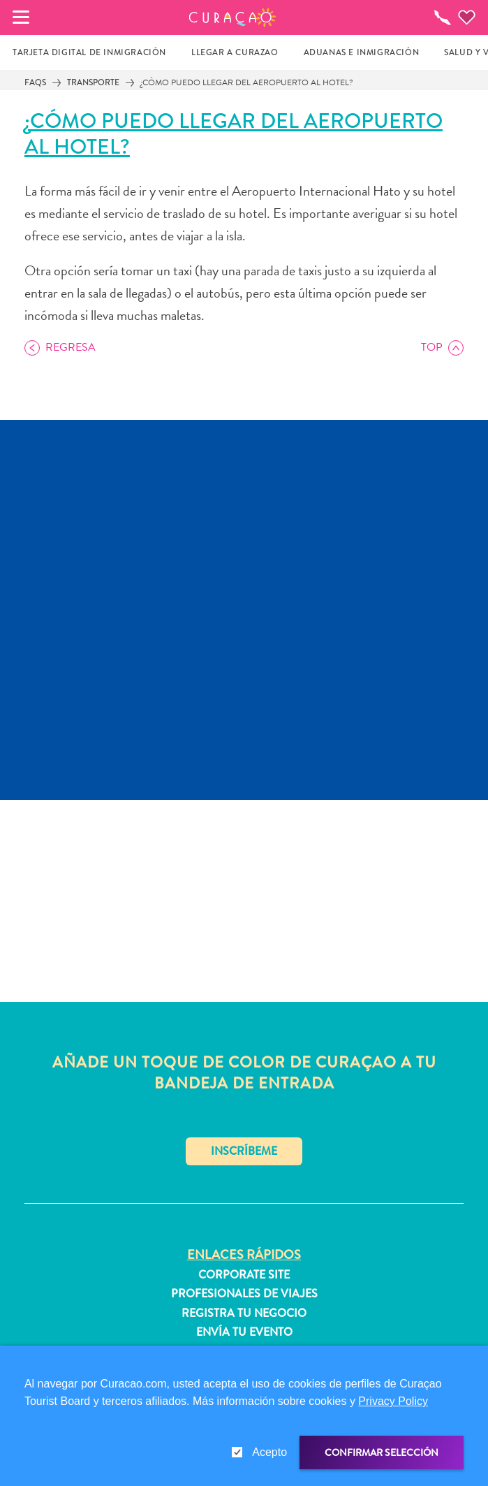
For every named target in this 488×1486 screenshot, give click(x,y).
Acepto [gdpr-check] (269, 1452)
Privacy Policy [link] (393, 1401)
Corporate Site (244, 1275)
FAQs (35, 82)
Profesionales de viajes (244, 1294)
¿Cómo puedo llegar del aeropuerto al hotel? (246, 82)
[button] (232, 17)
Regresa (70, 347)
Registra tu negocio (244, 1313)
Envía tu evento (244, 1332)
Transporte (93, 82)
